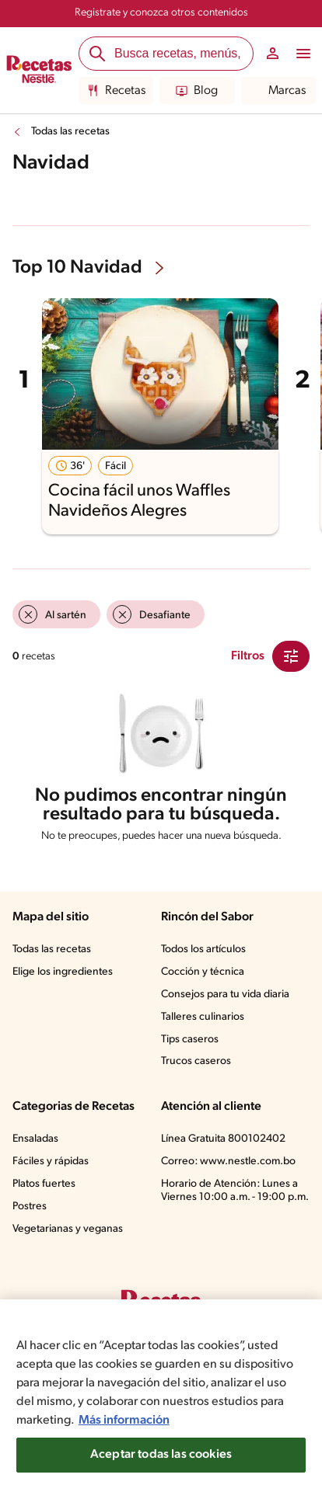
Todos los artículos (203, 949)
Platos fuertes (43, 1184)
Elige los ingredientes (62, 972)
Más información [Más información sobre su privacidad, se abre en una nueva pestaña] (124, 1420)
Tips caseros (190, 1039)
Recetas (116, 91)
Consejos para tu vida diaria (225, 994)
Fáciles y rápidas (50, 1161)
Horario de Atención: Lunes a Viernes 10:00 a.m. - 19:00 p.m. (235, 1190)
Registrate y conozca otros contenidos (161, 13)
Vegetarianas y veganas (67, 1229)
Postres (29, 1206)
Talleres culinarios (202, 1017)
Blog (197, 91)
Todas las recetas (70, 131)
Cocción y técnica (202, 972)
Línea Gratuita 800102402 (223, 1139)
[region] (161, 1392)
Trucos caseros (196, 1061)
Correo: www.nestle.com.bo (228, 1161)
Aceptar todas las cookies (161, 1454)
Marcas (278, 91)
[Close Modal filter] (291, 656)
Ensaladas (35, 1139)
